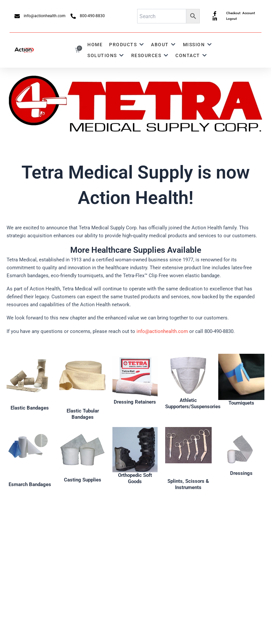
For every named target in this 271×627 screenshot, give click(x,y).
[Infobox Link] (30, 382)
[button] (127, 44)
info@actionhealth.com (162, 331)
